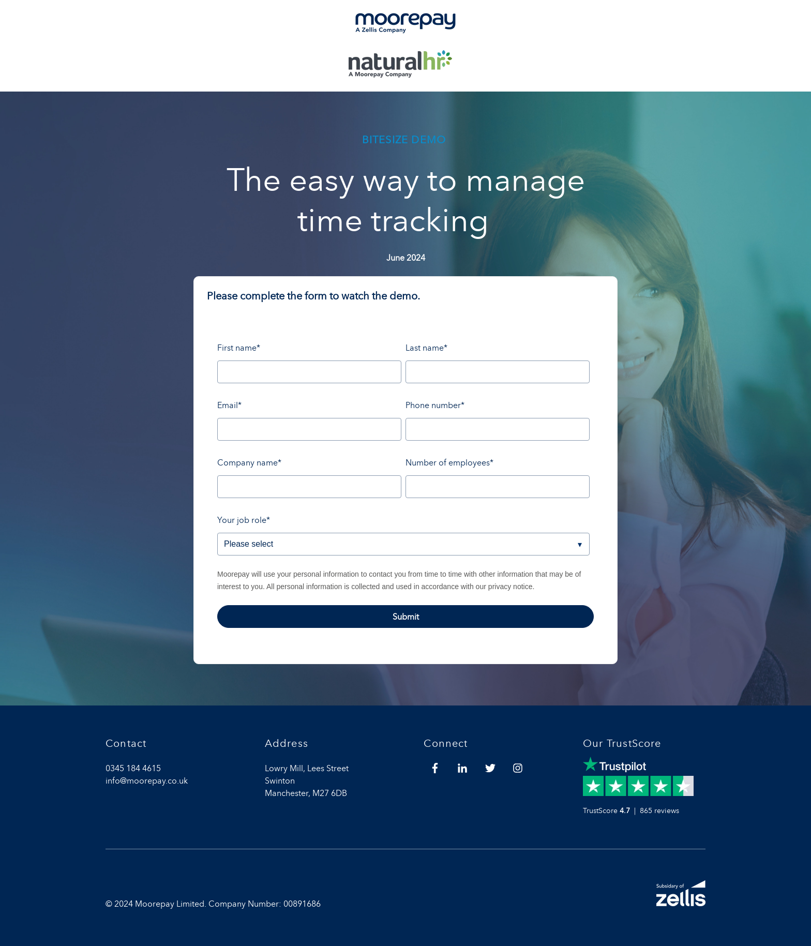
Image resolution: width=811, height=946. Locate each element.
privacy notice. (511, 586)
